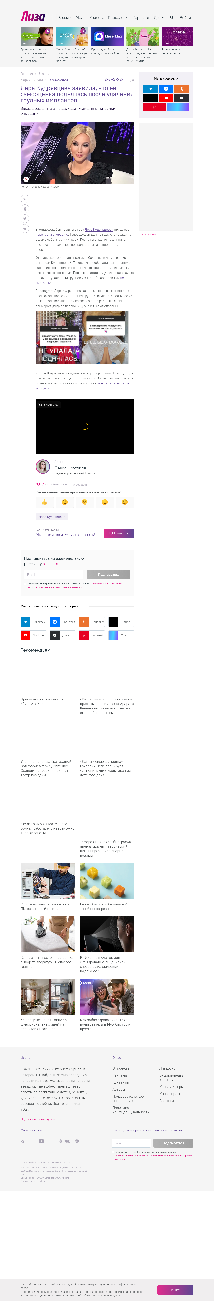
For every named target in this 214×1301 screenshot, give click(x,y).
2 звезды (110, 79)
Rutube (119, 622)
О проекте (121, 1050)
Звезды (65, 17)
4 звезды (118, 79)
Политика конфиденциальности (131, 1091)
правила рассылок (72, 586)
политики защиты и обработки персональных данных (87, 1295)
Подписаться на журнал (39, 1101)
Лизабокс (167, 1050)
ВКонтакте (63, 622)
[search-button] (171, 17)
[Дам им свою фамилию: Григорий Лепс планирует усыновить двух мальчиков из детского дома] (107, 738)
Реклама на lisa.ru (149, 234)
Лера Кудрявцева (52, 517)
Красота (96, 17)
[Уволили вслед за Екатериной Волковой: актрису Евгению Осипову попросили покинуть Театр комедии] (48, 738)
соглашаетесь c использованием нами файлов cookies (107, 1291)
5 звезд (121, 79)
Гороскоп (141, 17)
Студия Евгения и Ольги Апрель (53, 1159)
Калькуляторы (171, 1068)
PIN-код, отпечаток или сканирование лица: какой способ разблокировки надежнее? (103, 946)
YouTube (32, 635)
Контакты (120, 1064)
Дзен (59, 635)
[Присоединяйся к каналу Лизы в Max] (48, 676)
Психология (119, 17)
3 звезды (114, 79)
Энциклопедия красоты (171, 1059)
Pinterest (91, 635)
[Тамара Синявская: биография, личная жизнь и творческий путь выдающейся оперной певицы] (107, 801)
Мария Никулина (34, 80)
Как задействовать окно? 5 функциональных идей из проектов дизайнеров (44, 1006)
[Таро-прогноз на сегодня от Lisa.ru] (178, 36)
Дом (157, 17)
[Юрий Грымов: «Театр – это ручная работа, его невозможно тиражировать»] (48, 801)
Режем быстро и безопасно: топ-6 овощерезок (103, 888)
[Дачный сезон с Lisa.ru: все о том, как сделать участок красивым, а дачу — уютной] (142, 36)
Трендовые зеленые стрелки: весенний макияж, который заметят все (34, 55)
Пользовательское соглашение (128, 1080)
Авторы (118, 1071)
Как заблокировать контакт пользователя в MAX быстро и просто (105, 1006)
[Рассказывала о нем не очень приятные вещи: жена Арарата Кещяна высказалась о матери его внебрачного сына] (107, 676)
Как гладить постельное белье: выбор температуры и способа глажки (47, 944)
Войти (185, 17)
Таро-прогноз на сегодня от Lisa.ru (173, 51)
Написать (121, 533)
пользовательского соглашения (105, 583)
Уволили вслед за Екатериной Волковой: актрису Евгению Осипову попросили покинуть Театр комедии (46, 768)
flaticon (42, 1163)
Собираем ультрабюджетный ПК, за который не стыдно (45, 888)
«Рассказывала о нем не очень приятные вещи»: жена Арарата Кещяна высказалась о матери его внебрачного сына (107, 706)
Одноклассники (92, 622)
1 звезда (106, 79)
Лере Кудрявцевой (99, 229)
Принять (175, 1290)
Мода (81, 17)
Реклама (119, 1057)
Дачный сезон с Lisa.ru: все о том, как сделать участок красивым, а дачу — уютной (141, 55)
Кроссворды (169, 1075)
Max (117, 635)
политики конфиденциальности (44, 586)
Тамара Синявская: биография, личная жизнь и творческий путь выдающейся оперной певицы (106, 830)
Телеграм (33, 622)
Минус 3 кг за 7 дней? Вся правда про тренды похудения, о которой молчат (71, 55)
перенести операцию (52, 234)
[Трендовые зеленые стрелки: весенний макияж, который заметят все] (37, 36)
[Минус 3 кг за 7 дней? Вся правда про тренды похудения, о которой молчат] (72, 36)
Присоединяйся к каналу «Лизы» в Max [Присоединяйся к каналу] (42, 701)
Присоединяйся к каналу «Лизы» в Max (105, 51)
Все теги (166, 1082)
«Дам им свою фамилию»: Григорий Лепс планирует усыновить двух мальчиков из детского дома (105, 768)
